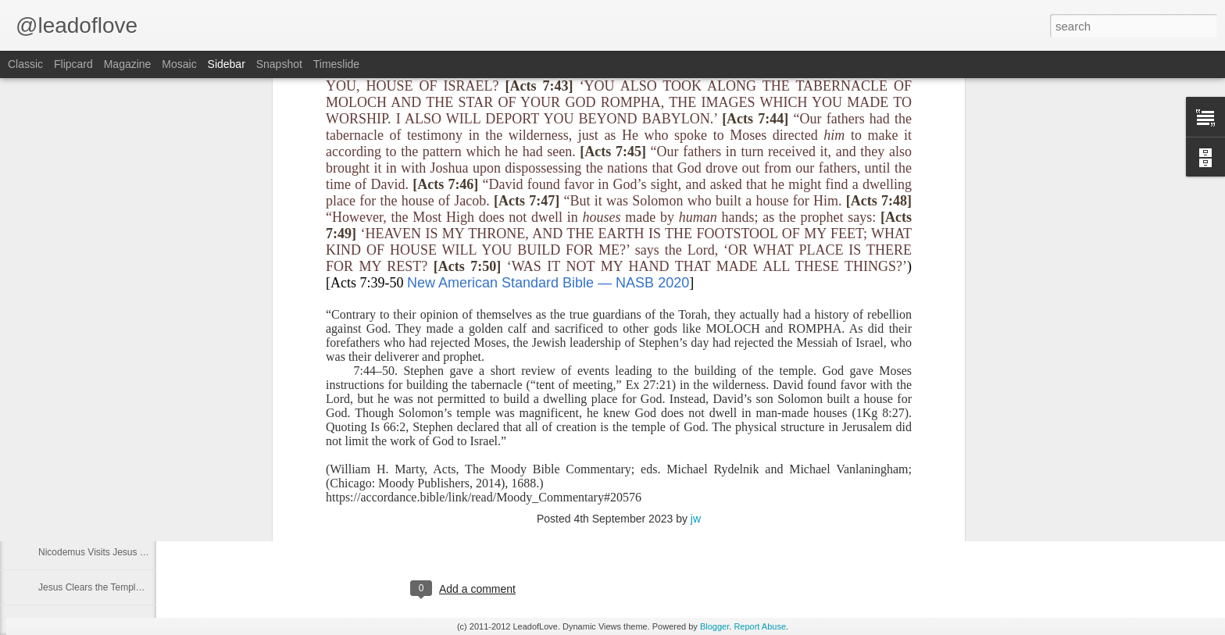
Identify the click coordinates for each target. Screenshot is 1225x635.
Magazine (128, 64)
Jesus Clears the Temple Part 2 (103, 587)
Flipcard (73, 64)
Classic (25, 64)
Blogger (714, 626)
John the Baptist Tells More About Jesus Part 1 (135, 446)
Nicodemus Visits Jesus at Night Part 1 (119, 552)
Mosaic (179, 64)
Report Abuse (760, 626)
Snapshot (279, 64)
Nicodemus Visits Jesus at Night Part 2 (119, 517)
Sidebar (226, 64)
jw (696, 292)
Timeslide (336, 64)
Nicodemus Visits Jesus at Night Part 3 (119, 481)
